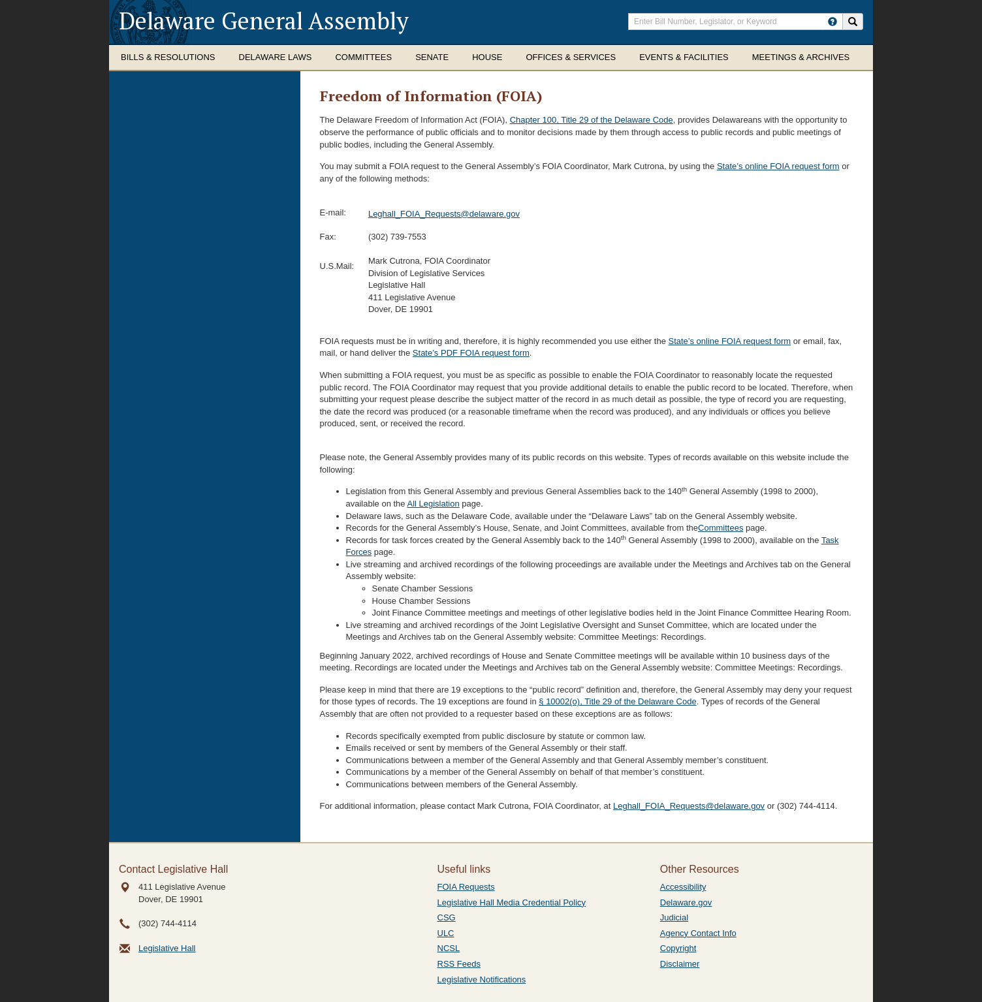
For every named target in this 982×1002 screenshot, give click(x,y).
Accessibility (683, 887)
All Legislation (433, 504)
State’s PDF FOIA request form (471, 353)
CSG (446, 917)
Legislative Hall (166, 948)
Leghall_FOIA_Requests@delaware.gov (444, 214)
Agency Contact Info (698, 933)
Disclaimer (680, 964)
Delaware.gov (686, 902)
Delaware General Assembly (264, 20)
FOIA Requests (466, 887)
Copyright (678, 948)
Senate (432, 57)
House (487, 57)
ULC (445, 933)
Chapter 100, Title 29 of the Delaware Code (591, 120)
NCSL (448, 948)
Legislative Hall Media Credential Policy (511, 902)
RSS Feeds (459, 964)
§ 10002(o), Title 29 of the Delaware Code (617, 701)
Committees (363, 57)
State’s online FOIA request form (778, 166)
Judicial (674, 917)
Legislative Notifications (481, 979)
